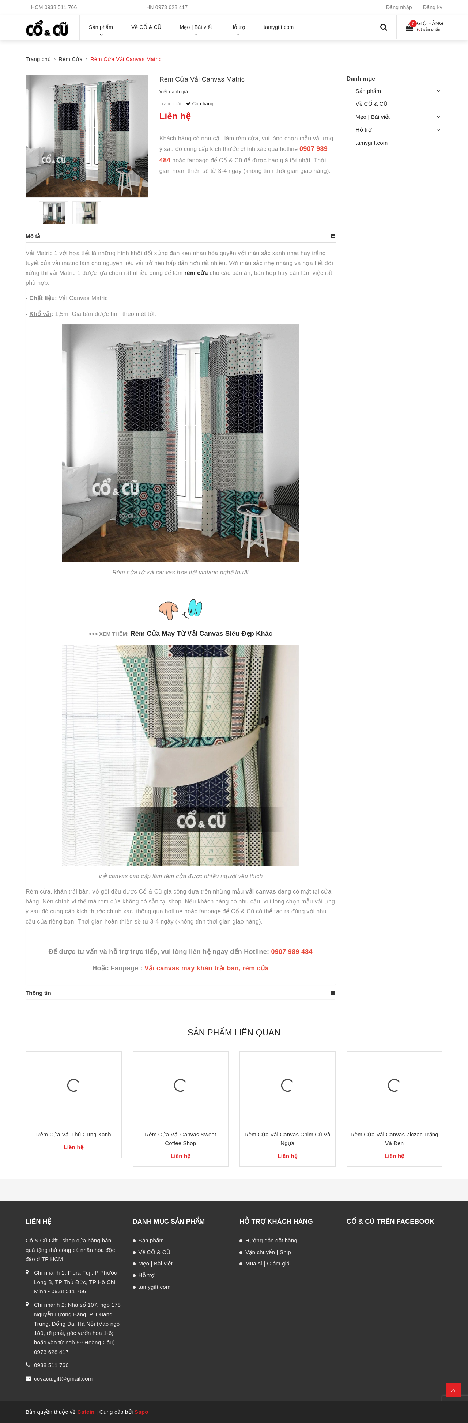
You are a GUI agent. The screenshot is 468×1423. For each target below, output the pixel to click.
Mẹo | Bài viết (373, 117)
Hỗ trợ (364, 130)
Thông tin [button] (38, 993)
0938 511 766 (61, 7)
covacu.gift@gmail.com (63, 1378)
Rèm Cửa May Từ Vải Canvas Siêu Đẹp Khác (202, 633)
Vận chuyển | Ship (268, 1252)
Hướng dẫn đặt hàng (271, 1240)
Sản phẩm (368, 91)
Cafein (85, 1412)
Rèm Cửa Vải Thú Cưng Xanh (73, 1134)
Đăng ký (432, 7)
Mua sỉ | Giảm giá (267, 1263)
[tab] (181, 236)
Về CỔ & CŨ (372, 104)
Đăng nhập (399, 7)
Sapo (141, 1412)
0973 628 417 (171, 7)
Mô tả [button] (33, 236)
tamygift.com (372, 143)
